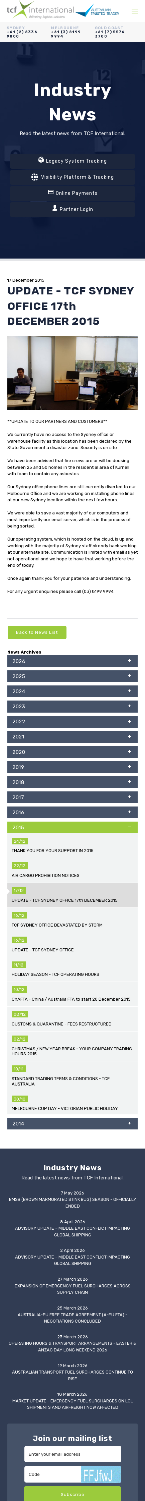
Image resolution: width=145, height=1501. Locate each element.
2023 (71, 707)
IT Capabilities (21, 1334)
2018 (71, 783)
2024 (71, 692)
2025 (71, 677)
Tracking (16, 1373)
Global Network (23, 1341)
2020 (71, 753)
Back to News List (37, 632)
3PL (11, 1302)
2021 (71, 737)
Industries (17, 1328)
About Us (16, 1321)
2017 (71, 798)
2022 (71, 722)
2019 (71, 768)
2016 (71, 813)
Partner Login (72, 208)
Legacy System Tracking (72, 160)
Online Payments (73, 192)
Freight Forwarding (26, 1289)
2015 (71, 828)
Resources (18, 1354)
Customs (16, 1295)
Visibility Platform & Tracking (72, 177)
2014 (71, 843)
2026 (71, 662)
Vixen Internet (80, 1468)
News (13, 1347)
